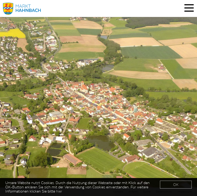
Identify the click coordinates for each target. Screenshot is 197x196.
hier (59, 191)
